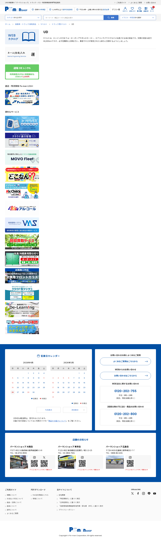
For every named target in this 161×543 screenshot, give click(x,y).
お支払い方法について (15, 498)
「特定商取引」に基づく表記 (69, 498)
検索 (112, 17)
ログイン (125, 11)
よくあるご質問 (136, 2)
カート (152, 9)
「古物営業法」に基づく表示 (69, 502)
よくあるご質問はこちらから (125, 361)
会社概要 (62, 495)
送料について (12, 509)
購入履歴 (139, 11)
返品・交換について (14, 502)
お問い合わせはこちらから (125, 375)
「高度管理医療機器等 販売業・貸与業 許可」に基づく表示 (81, 506)
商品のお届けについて (57, 421)
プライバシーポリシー (67, 509)
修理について (38, 498)
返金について (12, 506)
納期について (12, 495)
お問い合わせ (151, 2)
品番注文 (146, 11)
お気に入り (132, 11)
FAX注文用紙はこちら (40, 495)
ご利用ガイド (121, 2)
